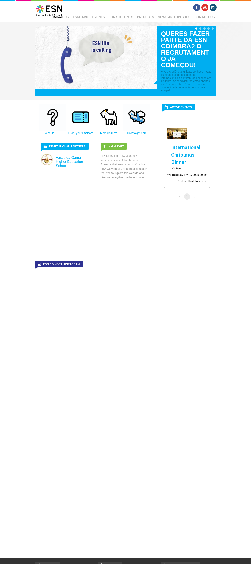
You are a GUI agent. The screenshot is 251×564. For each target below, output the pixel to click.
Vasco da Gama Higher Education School (69, 162)
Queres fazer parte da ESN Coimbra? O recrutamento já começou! (185, 49)
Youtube (204, 7)
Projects (145, 17)
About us (61, 17)
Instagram (213, 7)
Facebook (196, 7)
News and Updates (174, 17)
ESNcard (80, 17)
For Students (121, 17)
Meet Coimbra (108, 133)
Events (98, 17)
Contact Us (204, 17)
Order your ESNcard (80, 133)
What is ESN (52, 133)
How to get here (136, 133)
